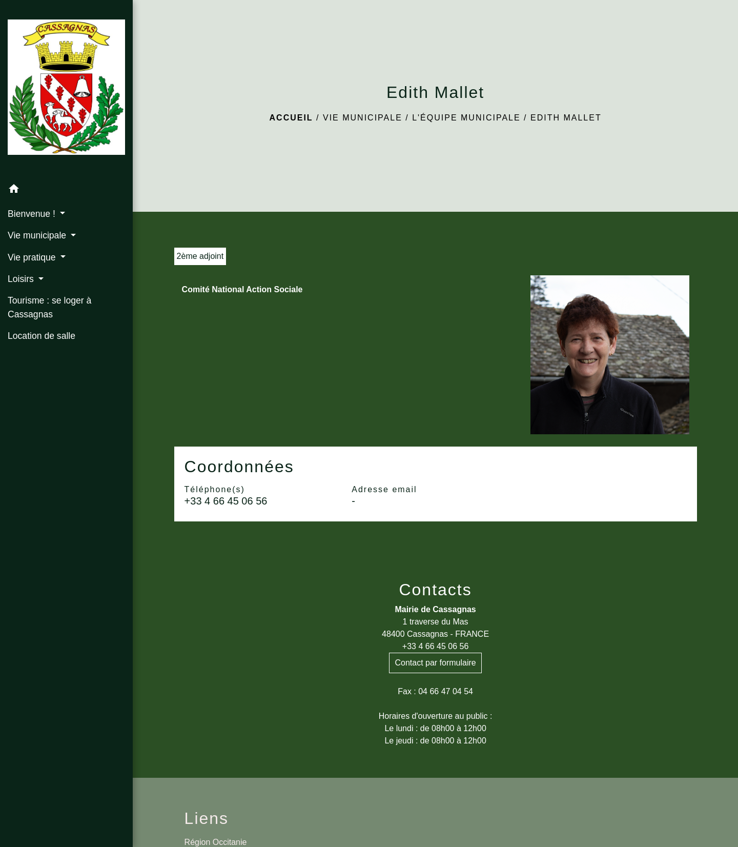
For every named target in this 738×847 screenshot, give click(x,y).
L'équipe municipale (466, 117)
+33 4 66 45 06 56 (226, 501)
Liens (206, 818)
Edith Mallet (566, 117)
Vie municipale (362, 117)
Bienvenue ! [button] (33, 214)
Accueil (291, 117)
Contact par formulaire (435, 662)
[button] (66, 190)
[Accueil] (66, 89)
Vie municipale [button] (38, 235)
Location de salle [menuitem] (41, 336)
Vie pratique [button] (33, 257)
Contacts (435, 589)
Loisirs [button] (22, 279)
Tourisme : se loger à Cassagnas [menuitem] (49, 307)
